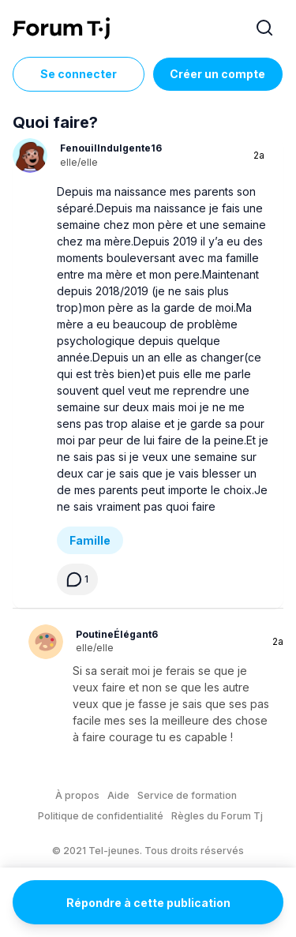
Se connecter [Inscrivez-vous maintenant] (78, 74)
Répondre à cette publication (148, 902)
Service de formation (187, 795)
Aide (118, 795)
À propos (77, 795)
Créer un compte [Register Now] (217, 74)
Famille (90, 540)
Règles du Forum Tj (217, 816)
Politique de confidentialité (100, 816)
